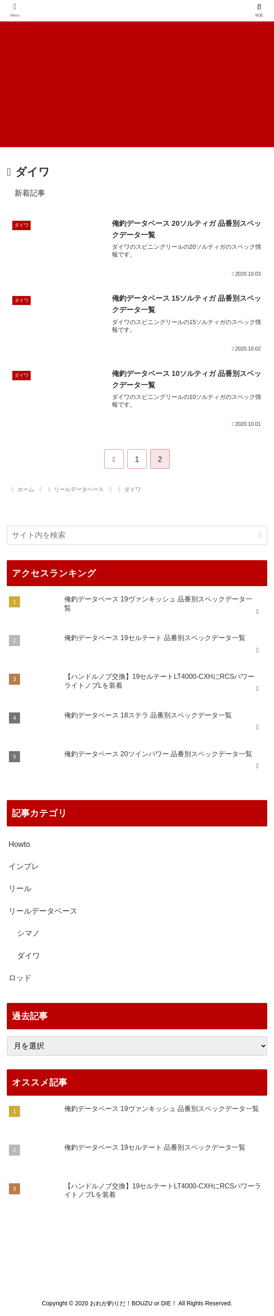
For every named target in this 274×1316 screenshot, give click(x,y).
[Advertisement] (137, 83)
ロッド (20, 978)
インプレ (24, 867)
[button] (260, 535)
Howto (19, 844)
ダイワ (28, 956)
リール (20, 889)
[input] (137, 535)
